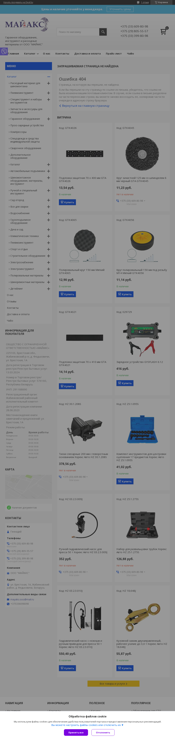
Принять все (76, 732)
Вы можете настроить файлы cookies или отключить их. (86, 724)
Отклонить (103, 732)
